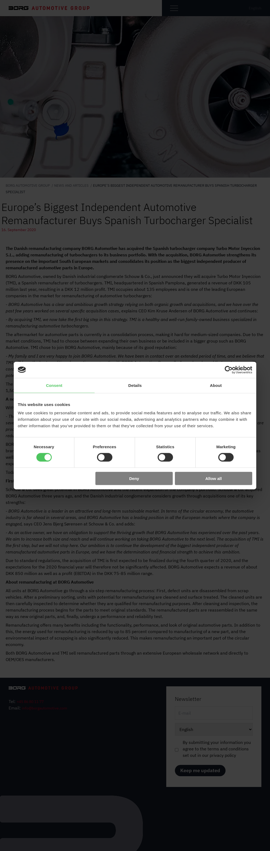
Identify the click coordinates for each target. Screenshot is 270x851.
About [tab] (216, 385)
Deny (134, 478)
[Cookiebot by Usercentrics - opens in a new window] (228, 370)
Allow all (213, 478)
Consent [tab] (54, 385)
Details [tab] (135, 385)
